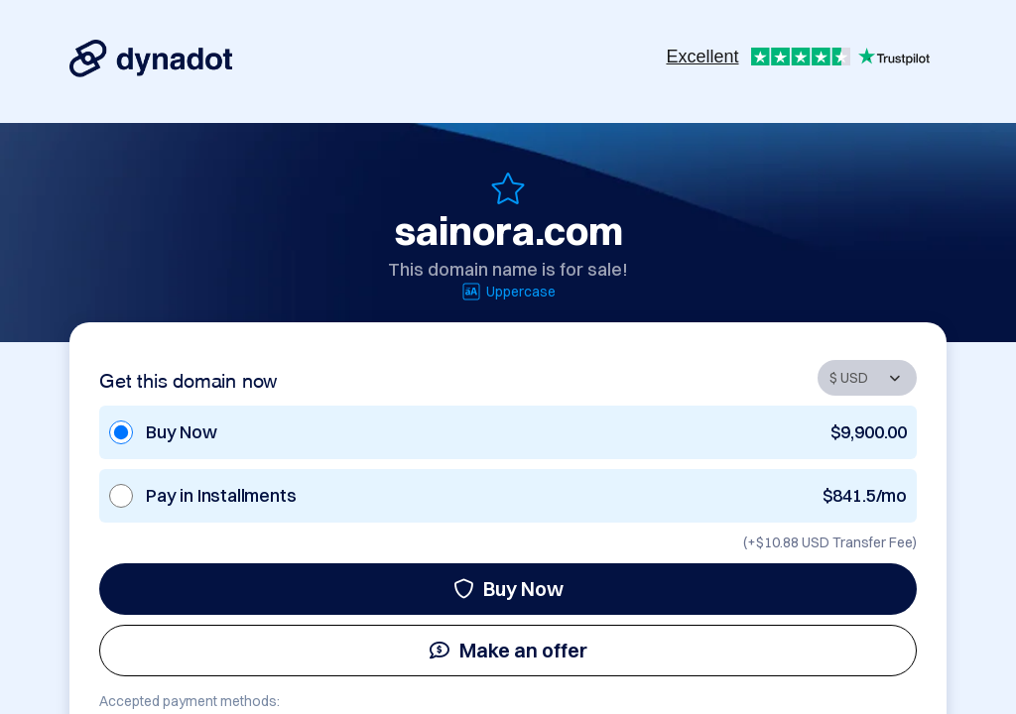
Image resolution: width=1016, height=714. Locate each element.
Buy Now (508, 588)
